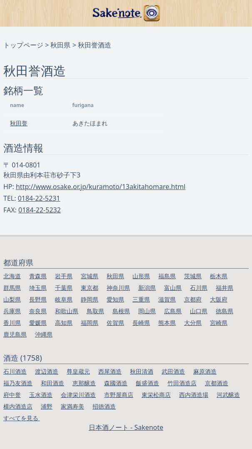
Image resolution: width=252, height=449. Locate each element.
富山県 (173, 288)
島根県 (121, 311)
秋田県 (60, 45)
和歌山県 (66, 311)
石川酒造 (15, 371)
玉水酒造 (40, 395)
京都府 (193, 299)
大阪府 (218, 299)
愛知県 (115, 299)
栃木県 (218, 276)
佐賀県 (115, 323)
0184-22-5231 (39, 198)
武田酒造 (173, 371)
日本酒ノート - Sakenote (126, 427)
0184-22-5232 (39, 210)
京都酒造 (216, 383)
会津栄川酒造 (78, 395)
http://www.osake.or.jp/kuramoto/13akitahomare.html (100, 186)
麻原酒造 (205, 371)
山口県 (198, 311)
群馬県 (12, 288)
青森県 (38, 276)
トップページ (23, 45)
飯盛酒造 (147, 383)
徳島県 (224, 311)
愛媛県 (38, 323)
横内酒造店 (17, 406)
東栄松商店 (156, 395)
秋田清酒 (141, 371)
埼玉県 (38, 288)
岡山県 (147, 311)
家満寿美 (72, 406)
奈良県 (38, 311)
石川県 (198, 288)
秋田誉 (18, 123)
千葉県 (63, 288)
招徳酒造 (104, 406)
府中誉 (12, 395)
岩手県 (63, 276)
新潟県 (147, 288)
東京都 (89, 288)
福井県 (224, 288)
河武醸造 (228, 395)
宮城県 (89, 276)
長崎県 (141, 323)
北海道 (12, 276)
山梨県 (12, 299)
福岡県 (89, 323)
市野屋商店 (118, 395)
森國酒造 (115, 383)
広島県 (173, 311)
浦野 (46, 406)
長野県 (38, 299)
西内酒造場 (193, 395)
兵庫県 (12, 311)
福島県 (167, 276)
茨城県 (193, 276)
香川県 (12, 323)
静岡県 (89, 299)
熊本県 (167, 323)
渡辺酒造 (46, 371)
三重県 (141, 299)
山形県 (141, 276)
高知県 (63, 323)
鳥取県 (95, 311)
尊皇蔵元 (78, 371)
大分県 (193, 323)
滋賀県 (167, 299)
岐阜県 (63, 299)
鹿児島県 (15, 334)
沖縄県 (43, 334)
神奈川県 (118, 288)
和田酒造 (52, 383)
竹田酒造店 (182, 383)
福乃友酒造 (17, 383)
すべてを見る (21, 418)
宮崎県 (218, 323)
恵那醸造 (84, 383)
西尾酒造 (110, 371)
